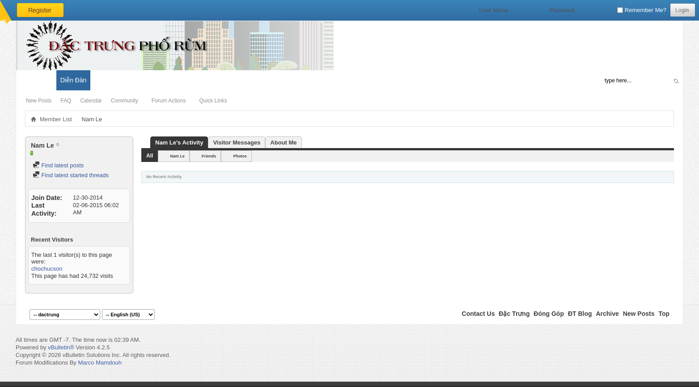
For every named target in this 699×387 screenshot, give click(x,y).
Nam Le (177, 156)
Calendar (91, 101)
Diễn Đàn (73, 80)
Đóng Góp (549, 313)
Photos (240, 156)
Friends (209, 156)
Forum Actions (169, 101)
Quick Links (213, 101)
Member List (56, 119)
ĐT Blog (580, 313)
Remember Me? (641, 10)
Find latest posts (58, 165)
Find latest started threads (71, 175)
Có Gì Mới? (36, 80)
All (149, 156)
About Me (283, 142)
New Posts (38, 101)
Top (663, 313)
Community (124, 101)
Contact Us (478, 313)
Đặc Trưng (514, 313)
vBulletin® (61, 347)
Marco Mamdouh (100, 362)
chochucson (46, 268)
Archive (607, 313)
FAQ (65, 101)
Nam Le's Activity (179, 142)
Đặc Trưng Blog (117, 80)
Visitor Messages (236, 142)
